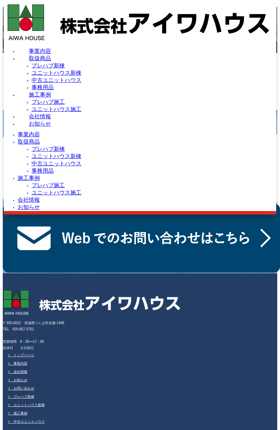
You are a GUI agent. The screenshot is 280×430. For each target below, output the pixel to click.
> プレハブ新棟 (21, 397)
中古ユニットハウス (56, 80)
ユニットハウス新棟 (56, 73)
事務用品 (43, 87)
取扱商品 (40, 58)
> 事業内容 (17, 363)
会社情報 (40, 116)
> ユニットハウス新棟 (26, 405)
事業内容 (40, 51)
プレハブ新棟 (48, 65)
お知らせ (40, 124)
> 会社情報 (17, 372)
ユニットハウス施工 (56, 109)
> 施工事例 (17, 413)
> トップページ (21, 355)
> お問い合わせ (21, 388)
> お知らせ (17, 380)
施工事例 (40, 95)
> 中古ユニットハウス (26, 421)
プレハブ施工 (48, 102)
